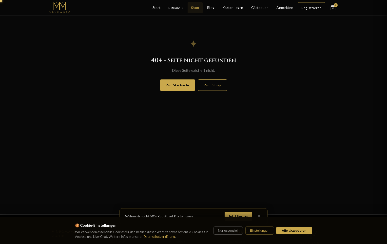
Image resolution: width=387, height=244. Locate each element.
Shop (195, 7)
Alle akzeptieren (294, 230)
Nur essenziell (228, 230)
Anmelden (284, 7)
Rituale (175, 8)
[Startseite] (60, 8)
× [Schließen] (259, 216)
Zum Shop (212, 85)
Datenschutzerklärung (159, 237)
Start (157, 7)
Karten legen (232, 7)
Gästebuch (260, 7)
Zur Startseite (177, 85)
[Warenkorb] (333, 8)
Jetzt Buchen (238, 216)
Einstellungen (259, 230)
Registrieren (311, 8)
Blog (210, 7)
